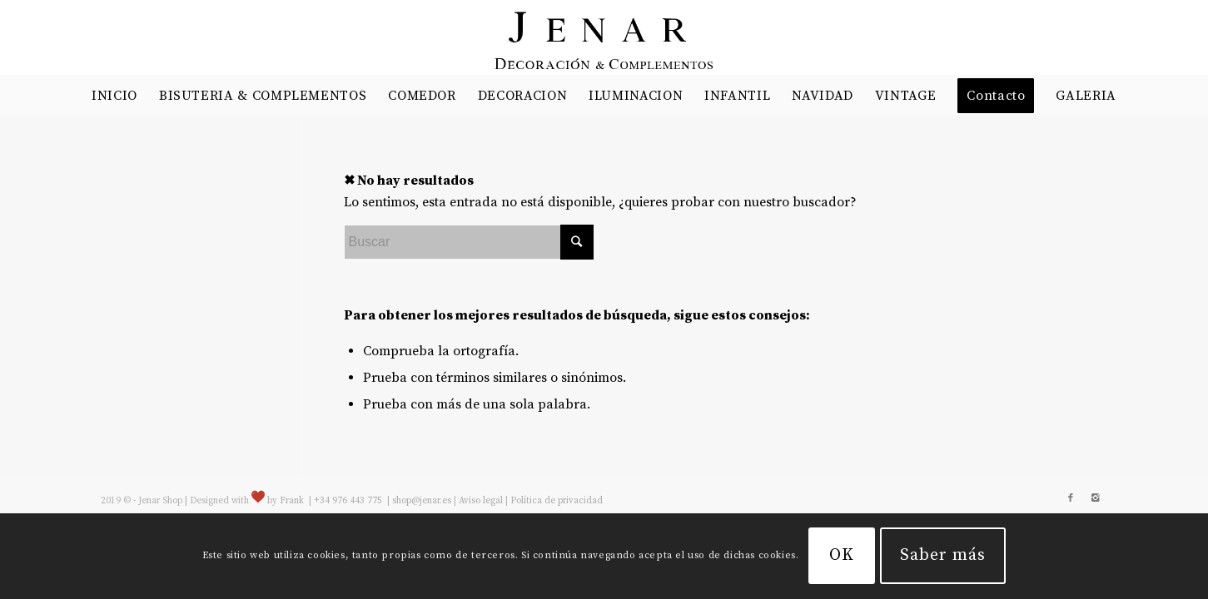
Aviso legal (481, 501)
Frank (292, 501)
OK (841, 555)
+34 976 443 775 (349, 501)
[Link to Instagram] (1095, 498)
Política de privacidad (556, 501)
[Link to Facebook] (1070, 498)
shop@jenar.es (421, 501)
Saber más (943, 555)
